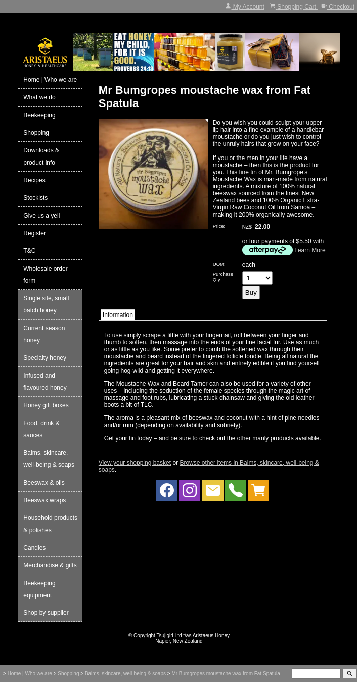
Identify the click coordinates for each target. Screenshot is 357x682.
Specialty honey (44, 357)
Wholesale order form (45, 274)
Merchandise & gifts (49, 565)
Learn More (309, 250)
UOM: (219, 264)
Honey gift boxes (45, 405)
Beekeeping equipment (39, 589)
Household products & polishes (50, 524)
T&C (29, 250)
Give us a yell (41, 215)
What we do (39, 97)
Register (34, 233)
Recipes (34, 180)
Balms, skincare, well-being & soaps (48, 458)
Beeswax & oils (43, 482)
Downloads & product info (41, 156)
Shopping (36, 132)
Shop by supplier (45, 612)
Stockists (35, 197)
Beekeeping (39, 115)
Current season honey (44, 334)
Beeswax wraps (44, 500)
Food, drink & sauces (41, 429)
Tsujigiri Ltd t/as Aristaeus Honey (193, 635)
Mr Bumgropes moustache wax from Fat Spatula (225, 673)
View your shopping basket (135, 462)
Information (118, 315)
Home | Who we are (50, 79)
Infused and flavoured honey (44, 381)
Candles (34, 547)
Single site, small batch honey (46, 304)
